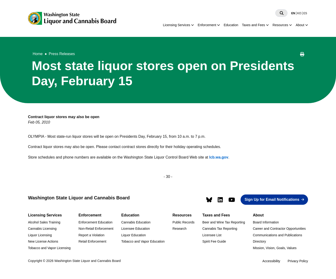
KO (299, 13)
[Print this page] (302, 55)
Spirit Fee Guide (214, 241)
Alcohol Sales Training (44, 222)
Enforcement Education (95, 222)
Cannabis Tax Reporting (219, 228)
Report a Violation (91, 235)
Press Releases (62, 54)
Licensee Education (135, 228)
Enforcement (207, 25)
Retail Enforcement (92, 241)
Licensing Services (176, 25)
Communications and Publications (277, 235)
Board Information (266, 222)
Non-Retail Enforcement (95, 228)
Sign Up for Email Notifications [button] (272, 199)
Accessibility (271, 261)
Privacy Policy (298, 261)
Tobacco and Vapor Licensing (49, 248)
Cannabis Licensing (42, 228)
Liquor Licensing (40, 235)
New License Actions (43, 241)
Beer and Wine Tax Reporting (223, 222)
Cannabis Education (135, 222)
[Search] (281, 13)
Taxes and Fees (253, 25)
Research (179, 228)
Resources (280, 25)
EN (293, 13)
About (300, 25)
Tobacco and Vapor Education (143, 241)
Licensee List (211, 235)
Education (231, 25)
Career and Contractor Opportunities (279, 228)
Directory (259, 241)
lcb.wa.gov (218, 157)
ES (305, 13)
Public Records (183, 222)
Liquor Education (133, 235)
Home (38, 54)
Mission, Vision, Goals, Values (275, 248)
